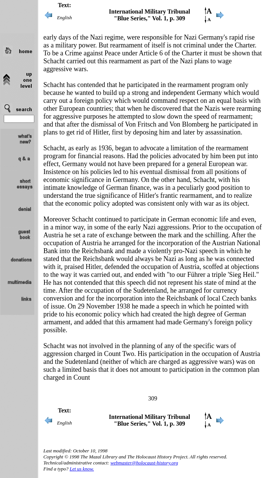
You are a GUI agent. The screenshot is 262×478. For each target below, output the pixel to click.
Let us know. (82, 469)
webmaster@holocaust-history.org (144, 463)
